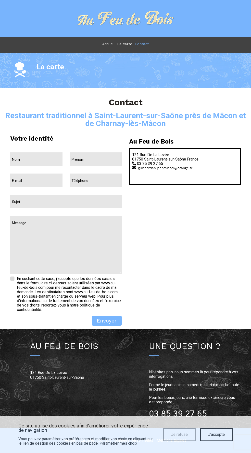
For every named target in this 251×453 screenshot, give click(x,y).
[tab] (185, 162)
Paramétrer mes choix (118, 443)
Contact (142, 44)
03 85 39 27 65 (178, 414)
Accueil (108, 44)
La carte (124, 44)
